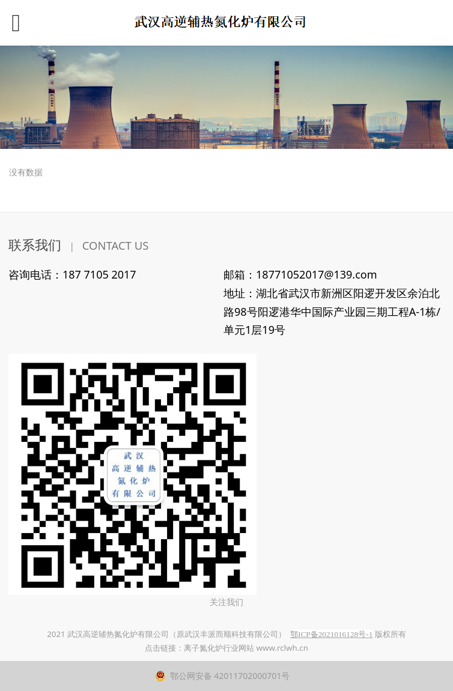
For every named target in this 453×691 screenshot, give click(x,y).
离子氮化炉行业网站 (219, 647)
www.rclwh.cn (282, 647)
